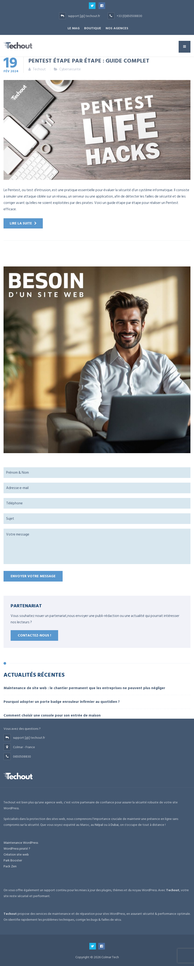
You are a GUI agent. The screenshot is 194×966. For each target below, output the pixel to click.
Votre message (97, 546)
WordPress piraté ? (17, 848)
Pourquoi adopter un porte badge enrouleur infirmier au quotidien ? (62, 702)
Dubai (115, 824)
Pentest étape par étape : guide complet (88, 60)
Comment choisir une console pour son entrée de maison (52, 715)
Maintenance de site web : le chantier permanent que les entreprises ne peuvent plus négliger (84, 688)
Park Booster (13, 860)
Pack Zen (10, 866)
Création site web (16, 854)
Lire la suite (21, 223)
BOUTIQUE (92, 28)
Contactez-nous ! (34, 635)
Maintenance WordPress (21, 842)
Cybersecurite (70, 69)
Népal (99, 824)
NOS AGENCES (117, 28)
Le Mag (74, 28)
